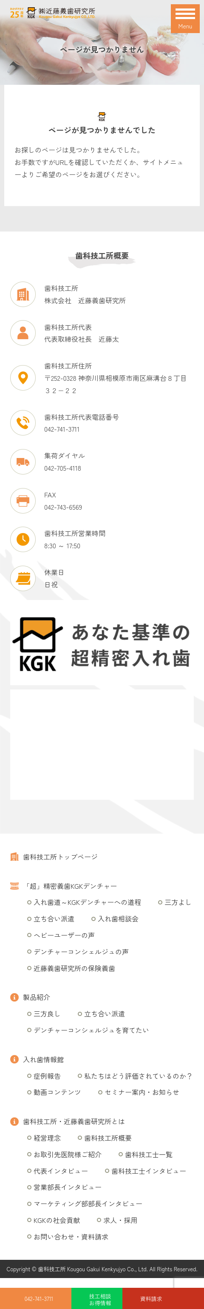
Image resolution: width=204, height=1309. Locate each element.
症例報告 (47, 1076)
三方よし (178, 902)
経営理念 (47, 1138)
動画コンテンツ (57, 1092)
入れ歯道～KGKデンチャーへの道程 (87, 902)
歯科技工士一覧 (149, 1154)
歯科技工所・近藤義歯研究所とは (74, 1121)
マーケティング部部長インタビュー (88, 1203)
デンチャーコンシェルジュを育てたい (91, 1030)
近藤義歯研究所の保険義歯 (74, 968)
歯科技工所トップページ (60, 856)
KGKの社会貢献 (57, 1220)
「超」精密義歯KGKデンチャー (70, 886)
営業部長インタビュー (68, 1187)
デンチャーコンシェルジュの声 (81, 951)
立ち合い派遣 (54, 918)
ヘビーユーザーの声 (64, 935)
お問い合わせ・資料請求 (71, 1236)
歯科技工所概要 (108, 1138)
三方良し (47, 1013)
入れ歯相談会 (118, 918)
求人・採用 (120, 1220)
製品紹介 (36, 997)
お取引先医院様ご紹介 (68, 1154)
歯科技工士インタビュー (148, 1171)
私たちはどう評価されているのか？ (138, 1076)
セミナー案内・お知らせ (142, 1092)
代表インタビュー (61, 1171)
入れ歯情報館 (43, 1059)
